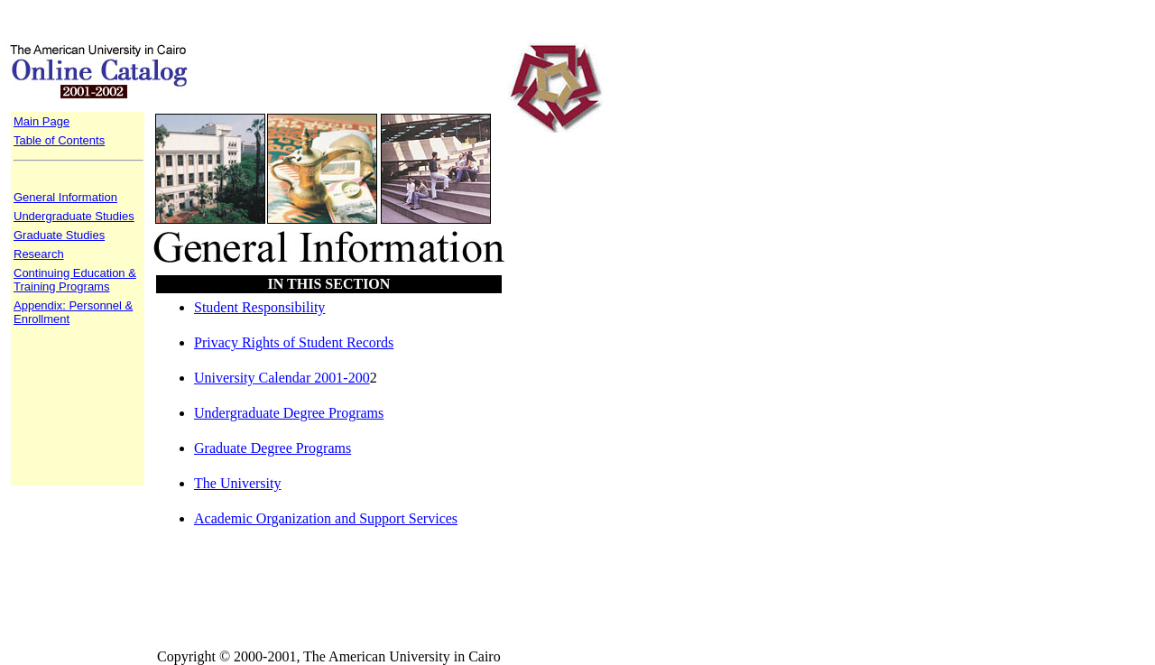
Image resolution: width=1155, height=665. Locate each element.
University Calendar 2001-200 (282, 377)
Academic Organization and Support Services (325, 518)
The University (237, 483)
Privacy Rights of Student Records (293, 342)
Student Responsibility (259, 307)
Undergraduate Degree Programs (288, 412)
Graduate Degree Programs (272, 448)
